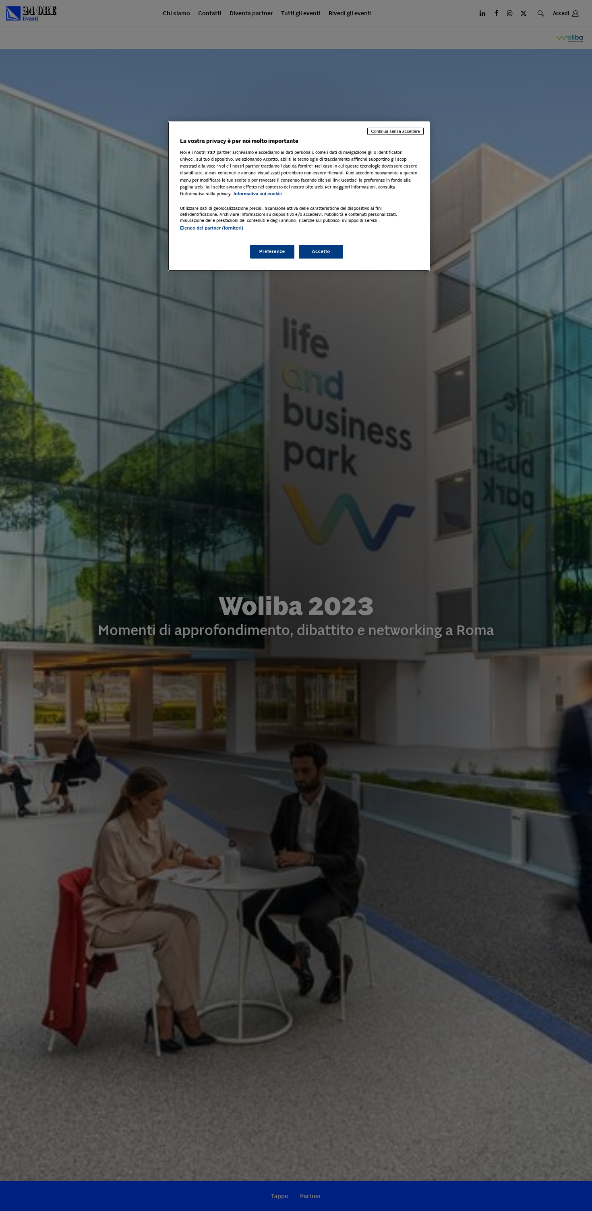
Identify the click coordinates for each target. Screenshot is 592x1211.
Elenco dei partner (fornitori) (211, 228)
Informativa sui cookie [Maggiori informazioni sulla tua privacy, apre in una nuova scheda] (258, 193)
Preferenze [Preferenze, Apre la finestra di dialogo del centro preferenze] (272, 251)
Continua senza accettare (395, 131)
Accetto (321, 251)
